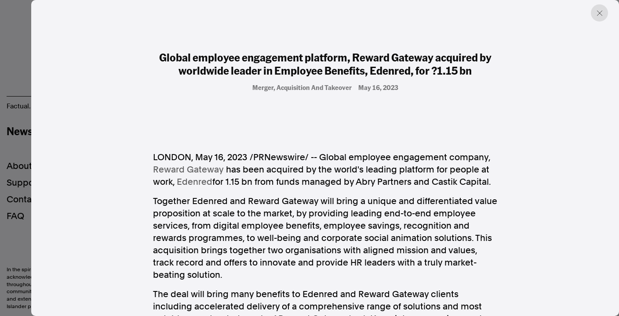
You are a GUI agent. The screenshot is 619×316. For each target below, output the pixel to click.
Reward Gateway (188, 169)
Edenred (194, 181)
